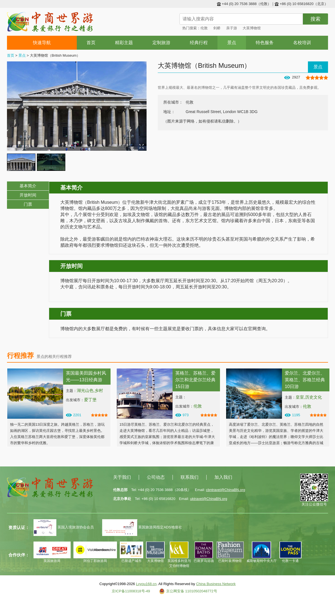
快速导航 (42, 42)
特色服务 (265, 42)
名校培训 (302, 42)
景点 (231, 42)
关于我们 (122, 477)
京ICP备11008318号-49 (131, 591)
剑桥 (217, 28)
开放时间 (28, 195)
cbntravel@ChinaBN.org (225, 490)
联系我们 (189, 477)
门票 (28, 204)
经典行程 (199, 42)
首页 (91, 42)
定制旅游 (161, 42)
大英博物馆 (252, 28)
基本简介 (28, 185)
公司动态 (156, 477)
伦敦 (204, 28)
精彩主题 (124, 42)
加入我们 (223, 477)
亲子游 (231, 28)
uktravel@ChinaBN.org (208, 499)
